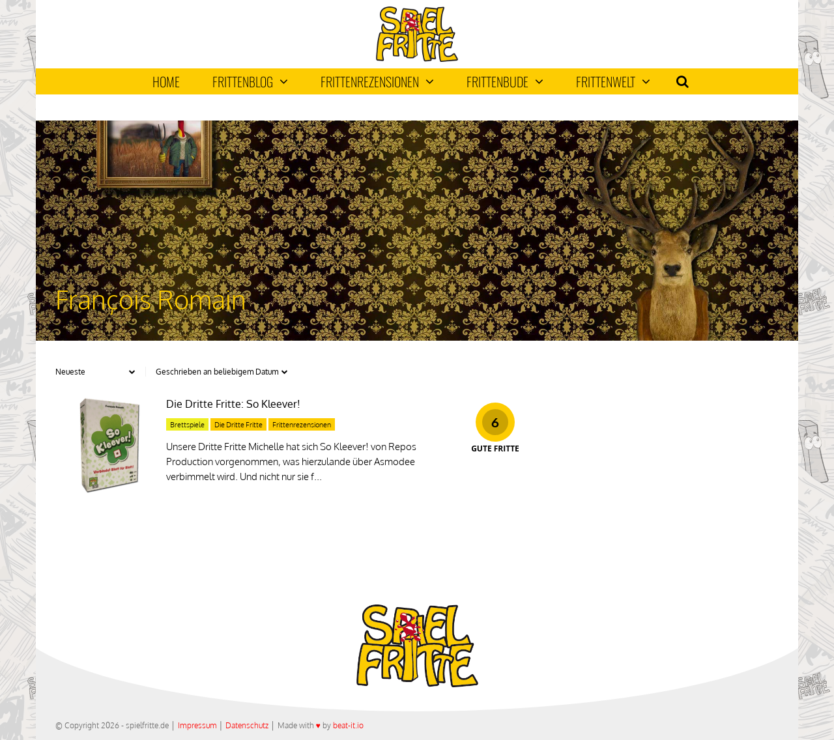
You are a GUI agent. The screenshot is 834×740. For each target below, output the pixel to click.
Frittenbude (505, 81)
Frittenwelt (613, 81)
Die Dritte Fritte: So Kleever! (233, 403)
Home (166, 81)
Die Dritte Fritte (238, 424)
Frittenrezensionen (377, 81)
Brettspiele (187, 424)
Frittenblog (250, 81)
